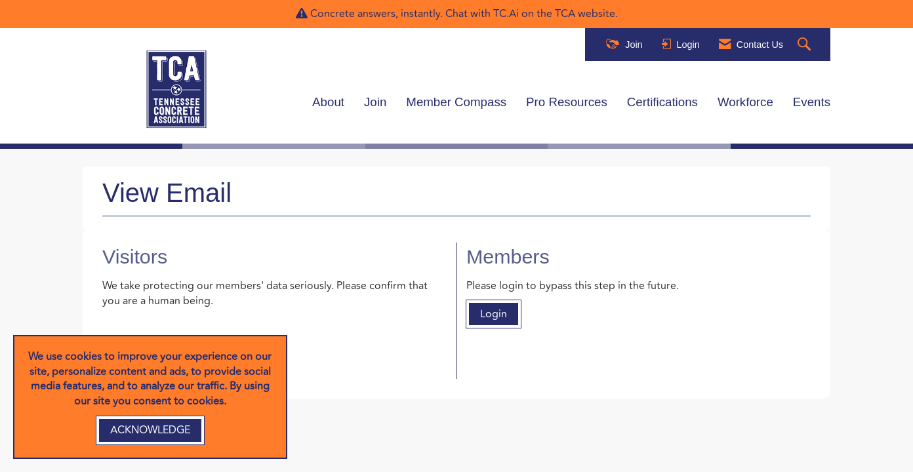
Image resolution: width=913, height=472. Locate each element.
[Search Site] (806, 45)
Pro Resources (566, 102)
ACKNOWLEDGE (150, 430)
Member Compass (456, 102)
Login (493, 314)
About (328, 102)
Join (375, 102)
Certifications (662, 102)
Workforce (745, 102)
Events (811, 102)
